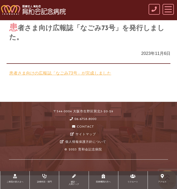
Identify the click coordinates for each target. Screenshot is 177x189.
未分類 (50, 94)
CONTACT (83, 126)
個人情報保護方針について (83, 142)
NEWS (35, 94)
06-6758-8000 (83, 119)
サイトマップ (83, 134)
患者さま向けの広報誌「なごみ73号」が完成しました (60, 73)
